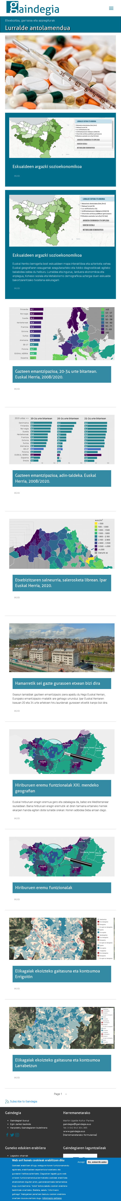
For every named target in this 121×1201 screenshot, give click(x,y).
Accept (81, 1162)
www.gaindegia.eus (74, 1131)
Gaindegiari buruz (19, 1120)
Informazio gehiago (52, 1198)
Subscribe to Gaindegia (21, 1101)
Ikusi (17, 176)
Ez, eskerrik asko (97, 1162)
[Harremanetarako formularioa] (80, 1134)
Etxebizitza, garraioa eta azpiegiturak (30, 20)
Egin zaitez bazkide (20, 1124)
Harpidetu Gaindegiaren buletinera (28, 1127)
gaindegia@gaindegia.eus (77, 1124)
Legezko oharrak (19, 1155)
